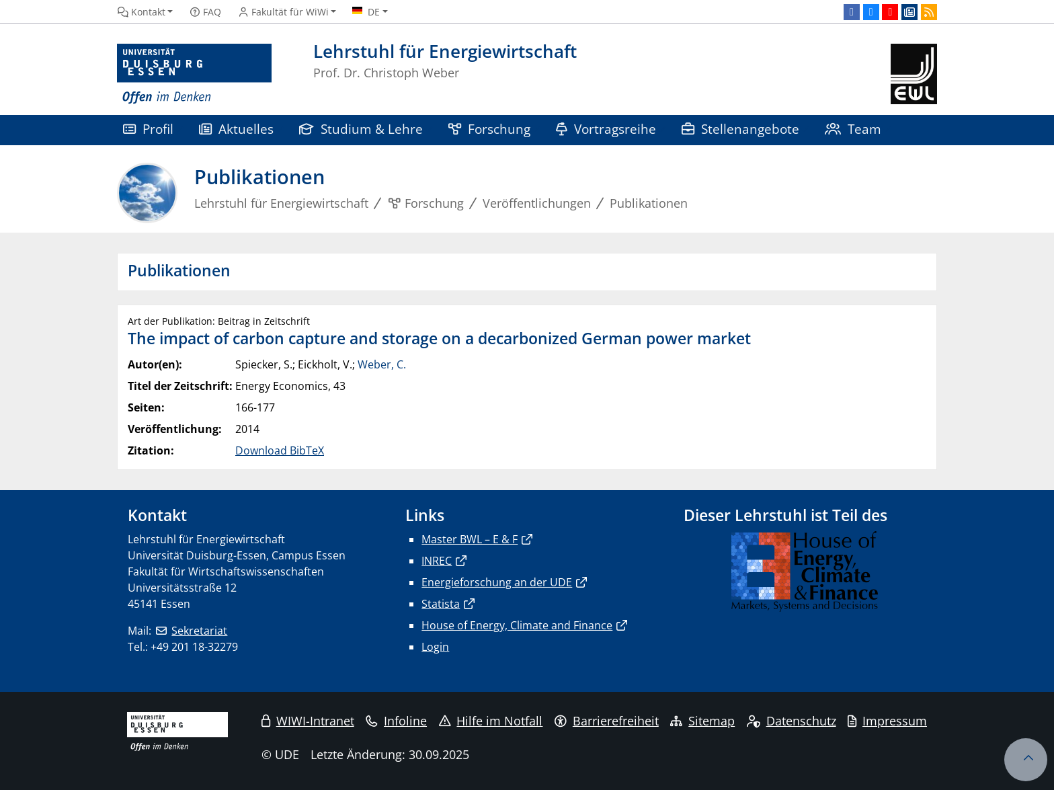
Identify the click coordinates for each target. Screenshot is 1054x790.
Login (435, 646)
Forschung (489, 129)
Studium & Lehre (361, 129)
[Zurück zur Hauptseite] (914, 74)
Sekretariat (199, 630)
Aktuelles (236, 129)
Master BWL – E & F (469, 539)
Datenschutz (791, 721)
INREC (436, 560)
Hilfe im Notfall (491, 721)
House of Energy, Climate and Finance (516, 625)
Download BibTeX (279, 450)
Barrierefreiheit (607, 721)
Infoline (396, 721)
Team (853, 129)
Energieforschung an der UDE (496, 582)
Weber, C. (382, 364)
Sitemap (702, 721)
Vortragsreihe (606, 129)
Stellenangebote (740, 129)
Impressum (887, 721)
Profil (148, 129)
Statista (440, 603)
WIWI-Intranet (307, 721)
